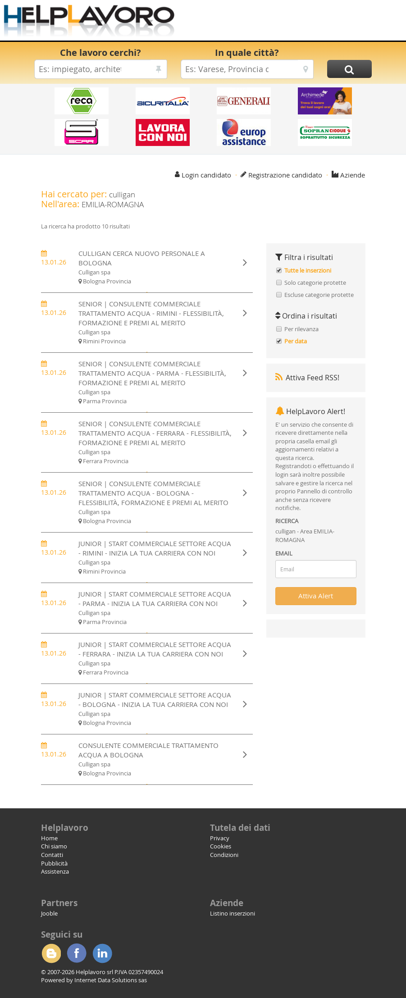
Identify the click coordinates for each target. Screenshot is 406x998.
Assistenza (55, 871)
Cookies (220, 846)
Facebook (77, 953)
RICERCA (286, 521)
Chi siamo (54, 846)
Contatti (52, 855)
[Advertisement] (280, 22)
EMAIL (283, 553)
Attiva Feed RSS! (307, 378)
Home (49, 838)
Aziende (352, 174)
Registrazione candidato (285, 174)
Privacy (219, 838)
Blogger (51, 953)
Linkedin (102, 953)
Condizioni (224, 855)
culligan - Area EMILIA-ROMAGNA (304, 535)
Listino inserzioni (232, 913)
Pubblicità (54, 863)
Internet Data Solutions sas (110, 980)
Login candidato (206, 174)
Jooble (49, 913)
